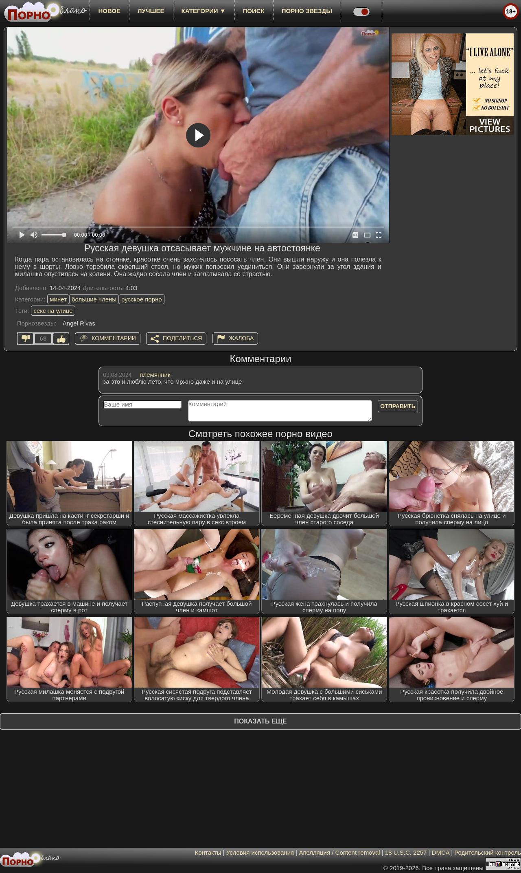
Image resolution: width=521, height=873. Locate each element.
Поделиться (182, 338)
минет (58, 299)
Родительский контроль (487, 852)
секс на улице (52, 310)
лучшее (151, 10)
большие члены (94, 299)
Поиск (254, 10)
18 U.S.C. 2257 (406, 852)
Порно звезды (307, 10)
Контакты (208, 852)
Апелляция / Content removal (339, 852)
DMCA (440, 852)
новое (109, 10)
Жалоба (241, 338)
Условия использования (260, 852)
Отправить (398, 406)
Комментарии (114, 338)
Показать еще (260, 721)
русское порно (141, 299)
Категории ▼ (204, 10)
